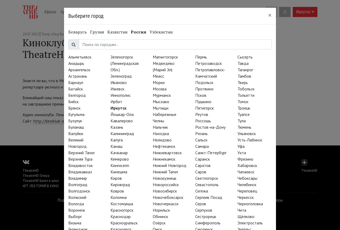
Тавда (243, 63)
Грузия (97, 32)
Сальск (201, 140)
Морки (159, 82)
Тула (241, 120)
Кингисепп (119, 165)
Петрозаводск (208, 63)
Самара (202, 146)
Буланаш (76, 127)
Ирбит (116, 101)
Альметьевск (79, 57)
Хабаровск (247, 165)
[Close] (270, 15)
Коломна (118, 197)
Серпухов (203, 210)
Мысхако (161, 101)
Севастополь (207, 184)
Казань (116, 127)
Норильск (161, 210)
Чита (241, 210)
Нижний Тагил (165, 171)
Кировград (120, 184)
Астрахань (77, 76)
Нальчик (160, 127)
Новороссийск (166, 184)
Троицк (243, 108)
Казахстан (117, 32)
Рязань (201, 133)
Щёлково (245, 216)
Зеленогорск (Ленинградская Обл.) (124, 63)
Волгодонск (79, 191)
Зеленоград (121, 76)
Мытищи (160, 108)
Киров (116, 178)
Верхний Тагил (81, 152)
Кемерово (119, 159)
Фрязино (245, 159)
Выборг (75, 216)
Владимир (77, 178)
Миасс (158, 76)
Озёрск (159, 222)
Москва (160, 88)
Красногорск (121, 210)
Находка (161, 133)
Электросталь (250, 222)
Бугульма (76, 114)
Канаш (116, 146)
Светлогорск (206, 178)
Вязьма (74, 222)
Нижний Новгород (169, 165)
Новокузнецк (164, 178)
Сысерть (245, 57)
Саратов (203, 165)
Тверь (242, 82)
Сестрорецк (205, 216)
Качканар (119, 152)
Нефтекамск (164, 146)
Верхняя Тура (80, 159)
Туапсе (243, 114)
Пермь (201, 57)
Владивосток (80, 165)
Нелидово (162, 140)
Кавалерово (121, 120)
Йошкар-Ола (122, 114)
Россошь (203, 120)
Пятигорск (204, 108)
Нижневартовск (167, 152)
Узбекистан (161, 32)
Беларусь (77, 32)
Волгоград (77, 184)
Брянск (74, 108)
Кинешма (118, 171)
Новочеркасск (165, 203)
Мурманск (162, 95)
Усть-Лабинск (249, 140)
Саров (200, 171)
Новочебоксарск (168, 197)
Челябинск (246, 184)
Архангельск (79, 69)
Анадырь (76, 63)
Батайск (75, 88)
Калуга (116, 140)
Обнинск (160, 216)
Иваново (118, 82)
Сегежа (201, 191)
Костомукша (121, 203)
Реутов (201, 114)
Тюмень (244, 127)
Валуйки (75, 133)
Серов (200, 203)
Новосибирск (165, 191)
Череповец (247, 191)
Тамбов (244, 76)
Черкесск (245, 197)
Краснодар (120, 216)
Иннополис (120, 95)
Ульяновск (246, 133)
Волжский (77, 197)
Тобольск (245, 88)
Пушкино (203, 101)
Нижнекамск (164, 159)
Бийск (73, 101)
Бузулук (75, 120)
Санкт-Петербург (211, 152)
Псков (200, 95)
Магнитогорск (165, 57)
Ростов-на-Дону (210, 127)
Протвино (204, 88)
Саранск (202, 159)
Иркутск (118, 108)
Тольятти (245, 95)
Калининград (122, 133)
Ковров (117, 191)
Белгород (77, 95)
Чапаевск (245, 171)
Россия (138, 32)
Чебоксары (247, 178)
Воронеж (76, 210)
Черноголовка (250, 203)
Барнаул (75, 82)
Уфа (241, 146)
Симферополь (207, 222)
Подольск (204, 82)
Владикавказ (80, 171)
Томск (242, 101)
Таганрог (245, 69)
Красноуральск (124, 222)
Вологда (76, 203)
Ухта (241, 152)
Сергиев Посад (208, 197)
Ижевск (117, 88)
